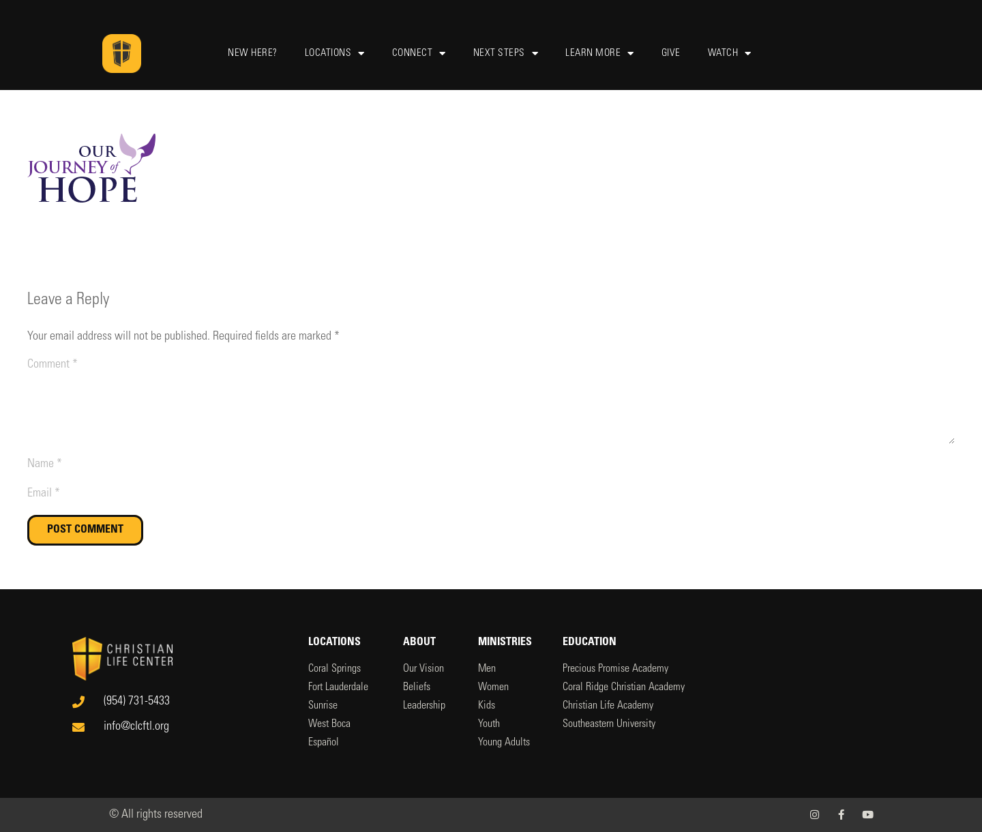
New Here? (253, 53)
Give (671, 53)
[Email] (491, 494)
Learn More (599, 53)
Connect (419, 53)
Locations (335, 53)
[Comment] (491, 400)
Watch (730, 53)
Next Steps (506, 53)
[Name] (491, 464)
